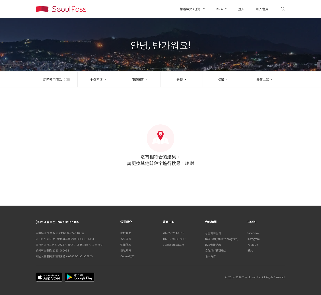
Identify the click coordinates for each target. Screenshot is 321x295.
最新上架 (263, 79)
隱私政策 (125, 250)
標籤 (221, 79)
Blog (250, 250)
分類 (180, 79)
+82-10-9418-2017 (174, 239)
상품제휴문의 (213, 233)
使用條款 (125, 244)
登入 (241, 9)
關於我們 (125, 233)
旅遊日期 (138, 79)
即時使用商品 (52, 79)
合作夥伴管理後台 (215, 250)
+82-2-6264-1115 (173, 233)
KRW (220, 9)
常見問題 (125, 239)
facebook (253, 233)
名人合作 (210, 256)
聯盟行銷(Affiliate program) (221, 239)
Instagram (253, 239)
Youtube (252, 244)
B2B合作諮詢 (213, 244)
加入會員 (262, 9)
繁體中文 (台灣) (191, 9)
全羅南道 (96, 79)
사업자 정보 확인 (93, 244)
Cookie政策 (127, 256)
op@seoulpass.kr (173, 244)
